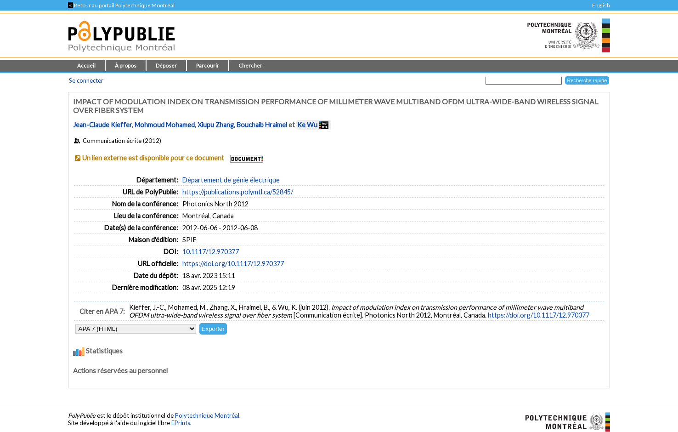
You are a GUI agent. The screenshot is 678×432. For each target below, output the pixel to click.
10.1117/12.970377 (210, 252)
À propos (125, 65)
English (601, 5)
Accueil (86, 65)
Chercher (250, 65)
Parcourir (207, 65)
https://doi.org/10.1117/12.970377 (233, 263)
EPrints (180, 422)
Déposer (166, 65)
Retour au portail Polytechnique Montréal (121, 5)
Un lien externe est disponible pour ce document (153, 158)
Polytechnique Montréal (207, 415)
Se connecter (86, 80)
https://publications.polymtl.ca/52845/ (237, 192)
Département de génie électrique (231, 180)
